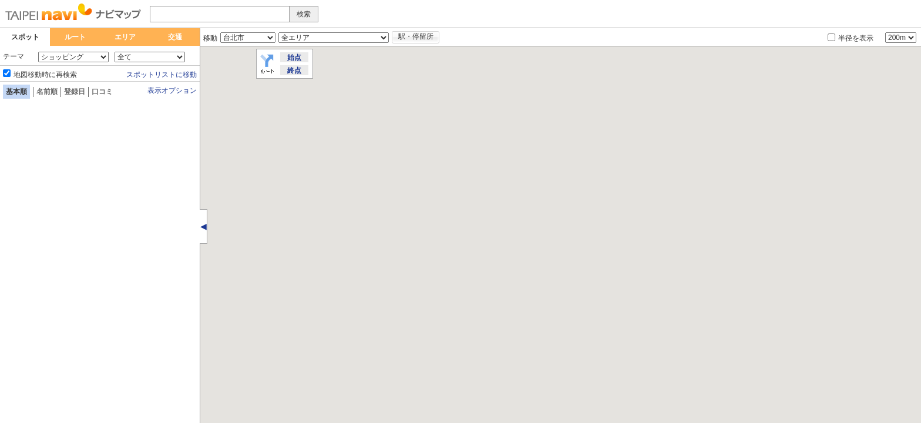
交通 (175, 37)
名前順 (47, 92)
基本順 (16, 92)
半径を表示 (855, 38)
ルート (75, 37)
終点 (294, 70)
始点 (294, 57)
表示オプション (172, 90)
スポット (25, 37)
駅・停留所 (415, 36)
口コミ (102, 92)
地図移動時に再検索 (45, 74)
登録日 (74, 92)
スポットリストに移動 (161, 74)
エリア (125, 37)
